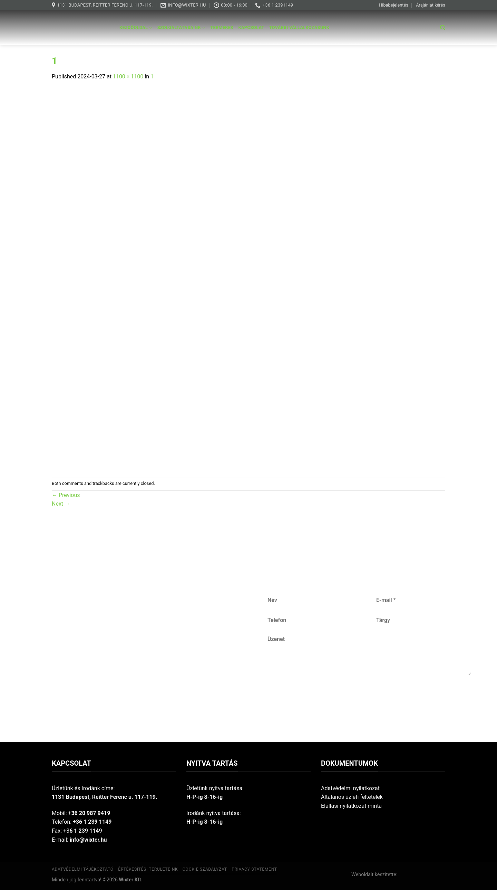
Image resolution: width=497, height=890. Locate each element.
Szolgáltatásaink (181, 28)
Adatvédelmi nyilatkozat (350, 788)
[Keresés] (442, 27)
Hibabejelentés (393, 5)
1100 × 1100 (128, 76)
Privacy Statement (254, 869)
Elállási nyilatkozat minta (351, 806)
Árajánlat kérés (430, 5)
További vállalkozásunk (299, 27)
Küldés (369, 697)
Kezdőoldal (136, 28)
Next (61, 503)
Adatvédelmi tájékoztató (83, 869)
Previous (66, 495)
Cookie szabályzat (205, 869)
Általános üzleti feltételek (352, 797)
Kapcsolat (251, 27)
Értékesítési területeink (148, 869)
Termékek (221, 27)
